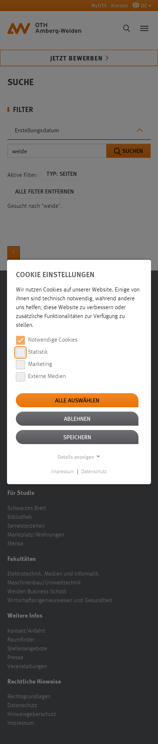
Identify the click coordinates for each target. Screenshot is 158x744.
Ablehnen (77, 418)
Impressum (62, 471)
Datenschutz (94, 471)
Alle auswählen (77, 400)
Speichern (77, 437)
